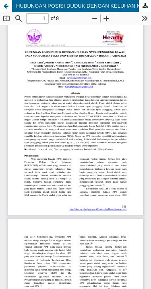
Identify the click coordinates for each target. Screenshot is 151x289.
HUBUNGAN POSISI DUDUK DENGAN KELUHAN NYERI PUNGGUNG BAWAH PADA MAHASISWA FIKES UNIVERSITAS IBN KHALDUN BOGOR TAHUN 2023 (83, 6)
